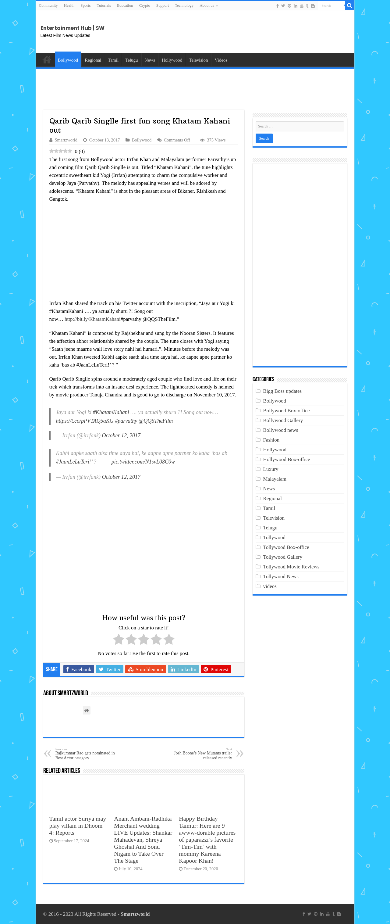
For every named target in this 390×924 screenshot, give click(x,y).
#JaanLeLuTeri (72, 462)
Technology (184, 5)
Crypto (144, 5)
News (150, 60)
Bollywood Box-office (286, 411)
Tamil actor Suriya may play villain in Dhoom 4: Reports (77, 825)
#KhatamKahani (111, 412)
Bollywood (68, 60)
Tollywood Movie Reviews (291, 567)
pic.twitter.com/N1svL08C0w (143, 462)
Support (162, 5)
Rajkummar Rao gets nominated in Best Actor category (86, 753)
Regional (93, 60)
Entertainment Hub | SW (73, 28)
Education (125, 5)
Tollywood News (281, 576)
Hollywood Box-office (286, 459)
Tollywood (274, 537)
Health (69, 5)
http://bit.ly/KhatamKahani (93, 319)
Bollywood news (280, 430)
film (79, 167)
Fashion (271, 440)
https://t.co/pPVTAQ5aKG (85, 421)
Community (48, 5)
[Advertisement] (301, 31)
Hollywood (172, 60)
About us (207, 5)
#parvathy (126, 421)
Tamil (113, 60)
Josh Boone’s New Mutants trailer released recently (201, 753)
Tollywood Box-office (286, 547)
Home (47, 59)
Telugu (131, 60)
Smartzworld (66, 140)
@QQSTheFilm (156, 421)
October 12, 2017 (121, 435)
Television (198, 60)
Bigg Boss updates (282, 391)
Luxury (270, 469)
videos (270, 586)
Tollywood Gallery (283, 557)
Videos (221, 60)
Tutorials (104, 5)
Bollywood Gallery (283, 420)
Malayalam (274, 479)
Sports (85, 5)
